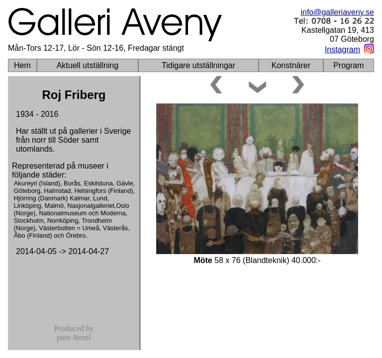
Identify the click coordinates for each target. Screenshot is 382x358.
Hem (22, 65)
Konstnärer (291, 65)
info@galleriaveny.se (337, 12)
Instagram (342, 49)
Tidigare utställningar (198, 65)
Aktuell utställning (88, 65)
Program (348, 65)
